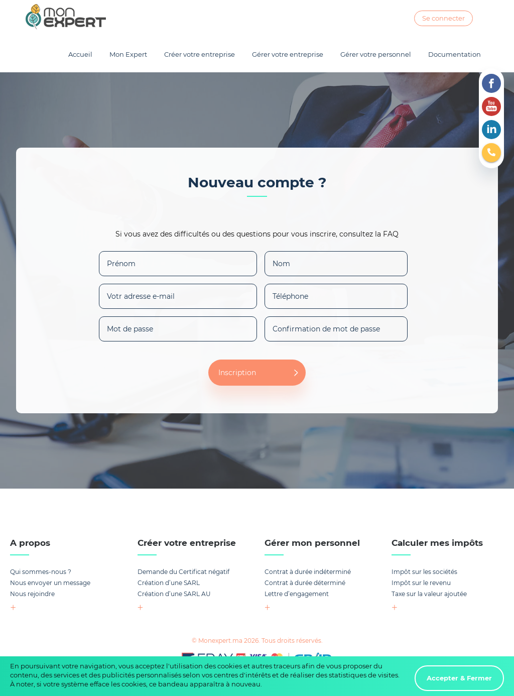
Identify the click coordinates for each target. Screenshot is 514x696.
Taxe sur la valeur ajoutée (429, 594)
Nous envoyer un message (50, 583)
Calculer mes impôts (437, 543)
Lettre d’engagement (297, 594)
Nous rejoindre (32, 594)
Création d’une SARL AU (174, 594)
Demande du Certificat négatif (183, 571)
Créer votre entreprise (199, 54)
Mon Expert (128, 54)
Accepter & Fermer (459, 678)
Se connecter (443, 18)
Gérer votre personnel (375, 54)
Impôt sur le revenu (421, 583)
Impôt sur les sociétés (424, 571)
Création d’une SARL (169, 583)
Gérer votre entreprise (287, 54)
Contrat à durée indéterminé (308, 571)
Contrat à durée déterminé (305, 583)
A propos (30, 543)
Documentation (454, 54)
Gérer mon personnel (312, 543)
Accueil (80, 54)
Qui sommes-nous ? (40, 571)
